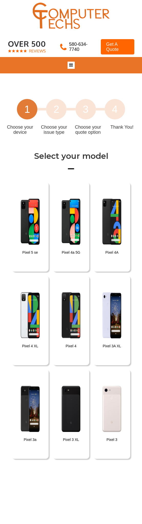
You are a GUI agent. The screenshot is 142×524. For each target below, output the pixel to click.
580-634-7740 (78, 47)
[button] (71, 65)
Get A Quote (112, 47)
